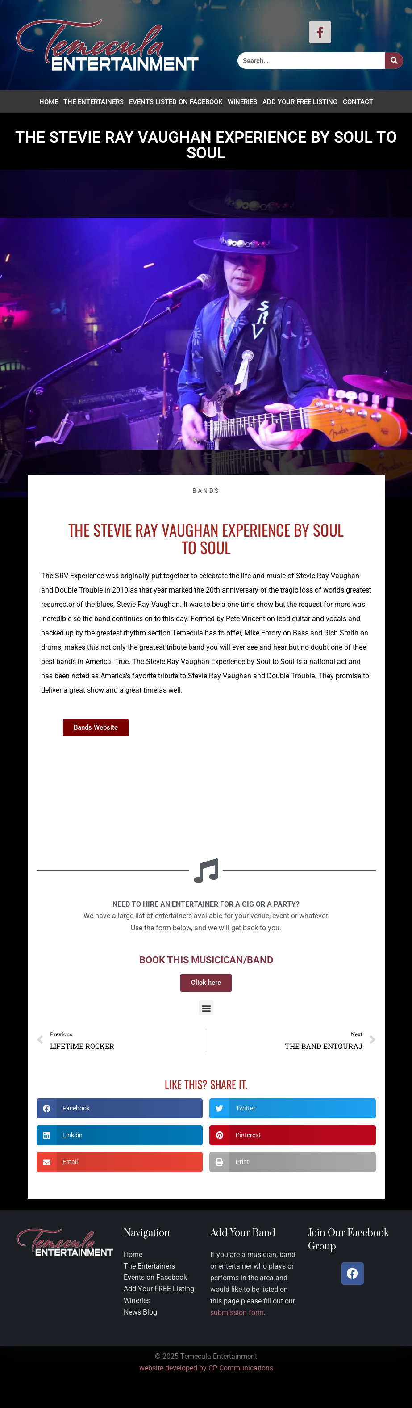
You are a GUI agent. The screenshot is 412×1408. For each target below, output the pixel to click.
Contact (358, 102)
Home (48, 102)
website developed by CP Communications (206, 1368)
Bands (206, 490)
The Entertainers (93, 102)
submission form (237, 1313)
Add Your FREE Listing (299, 102)
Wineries (242, 102)
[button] (206, 1007)
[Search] (394, 60)
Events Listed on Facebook (175, 102)
